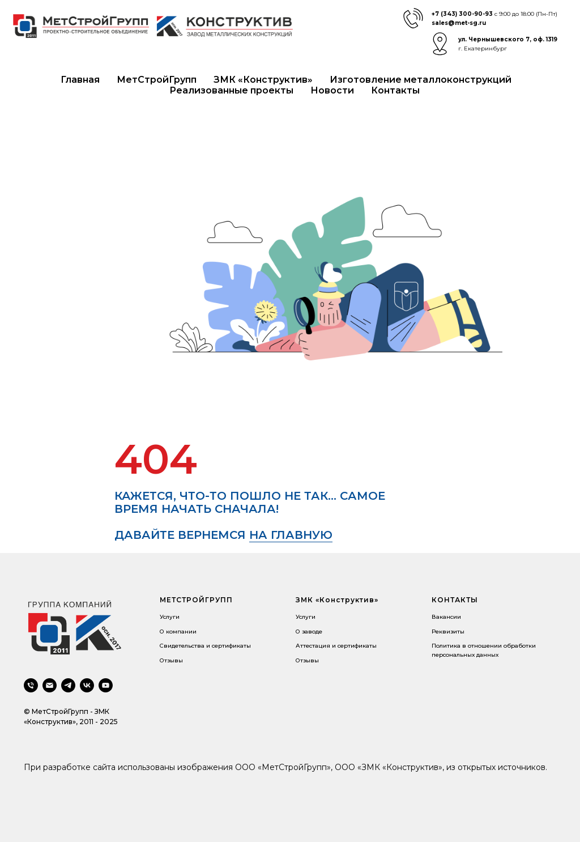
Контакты (395, 90)
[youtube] (106, 685)
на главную (290, 535)
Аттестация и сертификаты (336, 645)
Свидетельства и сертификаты (205, 645)
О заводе (309, 631)
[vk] (87, 685)
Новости (332, 90)
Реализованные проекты (231, 90)
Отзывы (171, 660)
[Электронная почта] (49, 685)
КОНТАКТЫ (455, 600)
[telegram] (68, 685)
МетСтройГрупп (157, 79)
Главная (80, 79)
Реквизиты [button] (448, 631)
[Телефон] (31, 685)
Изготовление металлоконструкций (420, 79)
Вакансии (446, 616)
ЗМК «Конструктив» (263, 79)
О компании (178, 631)
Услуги (170, 616)
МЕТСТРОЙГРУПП (196, 600)
